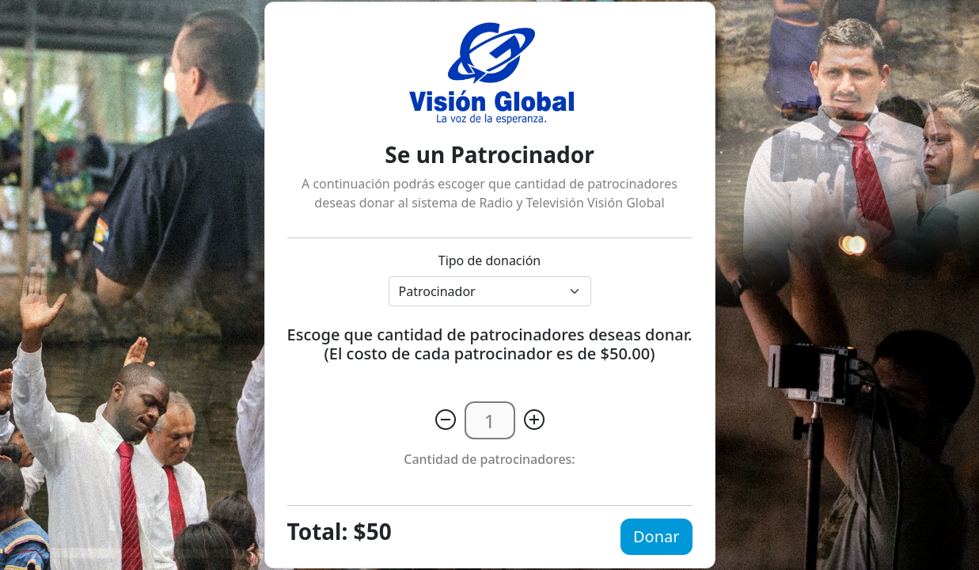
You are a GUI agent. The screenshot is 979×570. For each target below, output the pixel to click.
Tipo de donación (489, 260)
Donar (656, 536)
